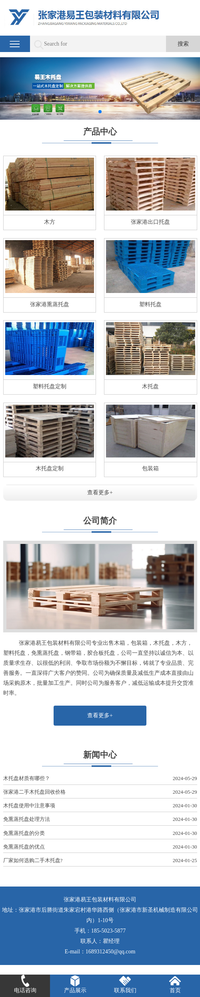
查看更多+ (100, 492)
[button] (100, 111)
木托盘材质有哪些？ (100, 778)
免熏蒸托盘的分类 (100, 833)
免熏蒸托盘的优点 (100, 847)
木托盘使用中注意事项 (100, 806)
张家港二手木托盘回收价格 (100, 792)
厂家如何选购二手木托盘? (100, 861)
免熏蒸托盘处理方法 (100, 819)
